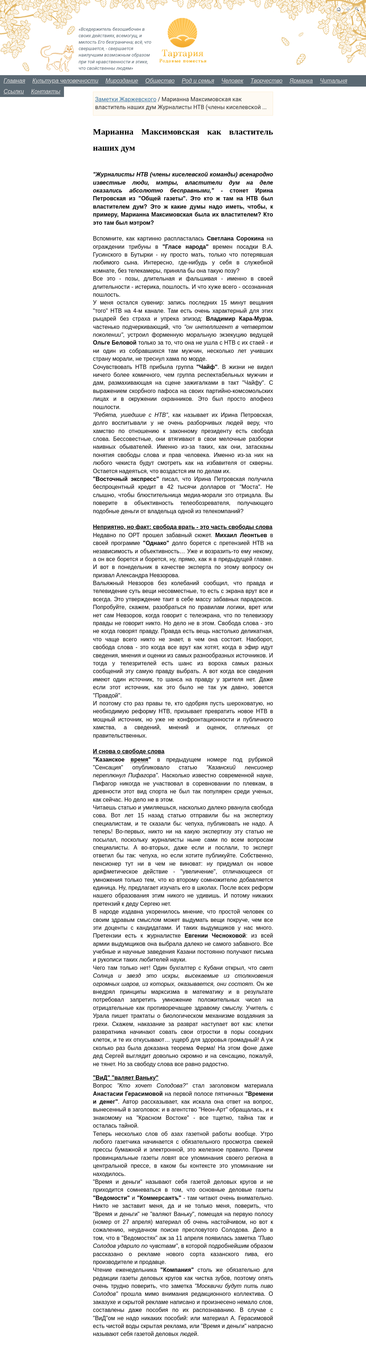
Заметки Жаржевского (126, 99)
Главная (14, 81)
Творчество (267, 81)
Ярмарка (301, 81)
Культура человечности (66, 81)
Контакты (45, 91)
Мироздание (121, 81)
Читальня (333, 81)
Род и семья (198, 81)
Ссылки (14, 91)
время (139, 760)
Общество (160, 81)
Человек (232, 81)
